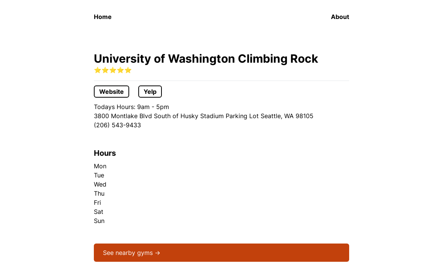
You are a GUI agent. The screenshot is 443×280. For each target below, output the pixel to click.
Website (111, 91)
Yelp (150, 91)
